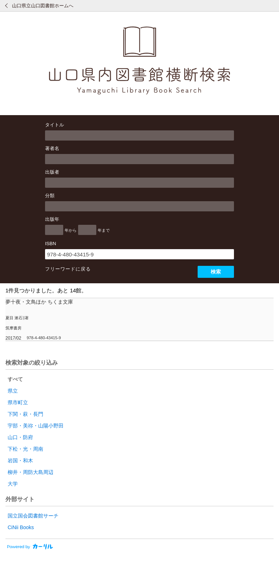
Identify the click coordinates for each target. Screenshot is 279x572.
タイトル (54, 124)
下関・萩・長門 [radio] (25, 414)
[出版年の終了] (87, 230)
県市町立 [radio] (18, 402)
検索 (216, 272)
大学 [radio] (13, 484)
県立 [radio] (13, 391)
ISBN (50, 243)
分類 (49, 195)
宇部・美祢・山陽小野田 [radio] (36, 426)
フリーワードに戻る (68, 269)
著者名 (52, 148)
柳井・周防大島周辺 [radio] (30, 472)
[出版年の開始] (54, 230)
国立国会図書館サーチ (33, 516)
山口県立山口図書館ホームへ (42, 5)
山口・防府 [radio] (20, 437)
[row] (139, 319)
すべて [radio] (15, 379)
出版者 (52, 172)
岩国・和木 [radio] (20, 460)
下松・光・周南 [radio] (25, 449)
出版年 (52, 219)
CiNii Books (21, 527)
